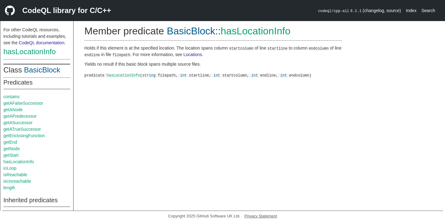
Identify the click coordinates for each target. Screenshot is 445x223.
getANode (13, 109)
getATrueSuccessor (22, 129)
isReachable (15, 174)
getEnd (10, 142)
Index (411, 10)
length (9, 187)
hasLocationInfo (29, 51)
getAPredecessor (19, 116)
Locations (192, 54)
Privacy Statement (260, 216)
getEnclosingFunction (24, 135)
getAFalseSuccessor (23, 103)
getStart (11, 155)
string (148, 75)
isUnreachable (17, 181)
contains (11, 96)
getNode (11, 148)
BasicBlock (42, 70)
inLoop (9, 168)
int (183, 75)
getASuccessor (17, 122)
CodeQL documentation (41, 42)
